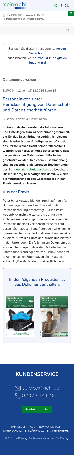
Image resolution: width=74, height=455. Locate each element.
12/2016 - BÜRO (35, 15)
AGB (32, 427)
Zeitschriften (15, 15)
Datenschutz (12, 431)
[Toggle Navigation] (67, 5)
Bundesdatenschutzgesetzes (29, 169)
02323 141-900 (37, 396)
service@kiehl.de (37, 388)
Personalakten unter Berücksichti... (25, 19)
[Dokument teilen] (67, 30)
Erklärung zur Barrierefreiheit (48, 431)
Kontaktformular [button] (37, 409)
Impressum (18, 427)
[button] (56, 5)
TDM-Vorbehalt (49, 427)
